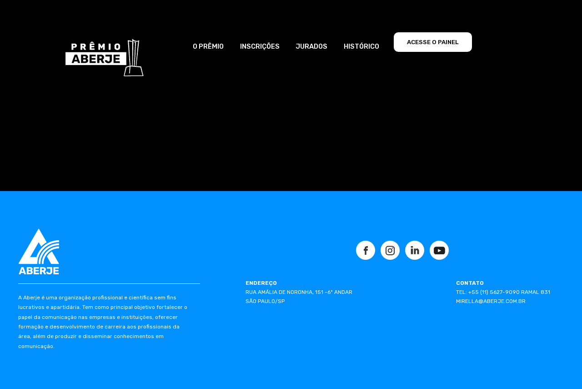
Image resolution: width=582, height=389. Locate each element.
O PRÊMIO (208, 46)
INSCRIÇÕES (260, 46)
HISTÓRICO (361, 46)
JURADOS (311, 46)
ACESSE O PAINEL (433, 42)
